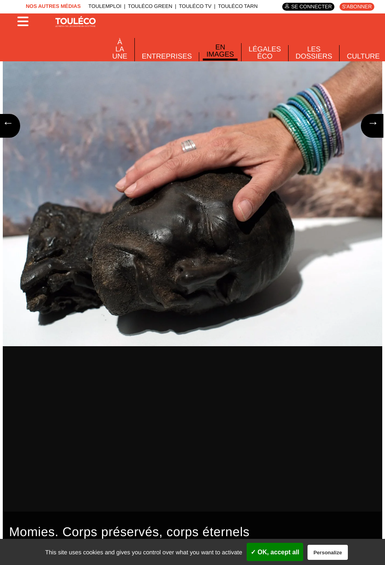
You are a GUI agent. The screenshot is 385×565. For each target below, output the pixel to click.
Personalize (327, 553)
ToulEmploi (109, 6)
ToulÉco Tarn (237, 6)
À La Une (119, 48)
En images (217, 50)
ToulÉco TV (195, 6)
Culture (356, 55)
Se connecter (313, 6)
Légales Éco (260, 52)
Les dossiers (307, 52)
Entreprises (165, 55)
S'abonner (357, 6)
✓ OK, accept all (275, 552)
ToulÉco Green (152, 6)
